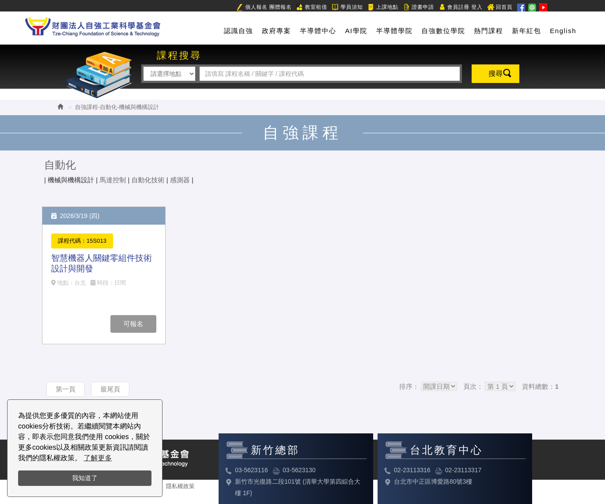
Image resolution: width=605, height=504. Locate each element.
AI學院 (356, 30)
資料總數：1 (540, 386)
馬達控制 (112, 180)
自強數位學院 (443, 30)
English (563, 30)
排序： (409, 386)
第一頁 (66, 389)
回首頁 (500, 7)
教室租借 (311, 7)
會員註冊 (454, 7)
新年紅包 (526, 30)
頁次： (473, 386)
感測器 (180, 180)
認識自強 (238, 30)
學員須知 (347, 7)
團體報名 (280, 7)
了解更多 (97, 458)
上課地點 (382, 7)
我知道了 (85, 477)
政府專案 (276, 30)
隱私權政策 (180, 486)
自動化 (60, 165)
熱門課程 (488, 30)
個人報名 (251, 7)
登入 (476, 7)
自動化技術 (148, 180)
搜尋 (495, 73)
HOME (92, 25)
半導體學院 (394, 30)
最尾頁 (110, 389)
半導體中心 (318, 30)
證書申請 (418, 7)
